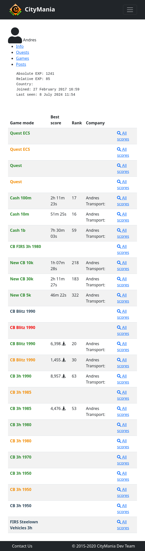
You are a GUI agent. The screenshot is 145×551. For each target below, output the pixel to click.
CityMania (31, 9)
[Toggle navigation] (130, 10)
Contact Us (22, 546)
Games (22, 58)
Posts (21, 64)
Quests (22, 52)
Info (20, 46)
